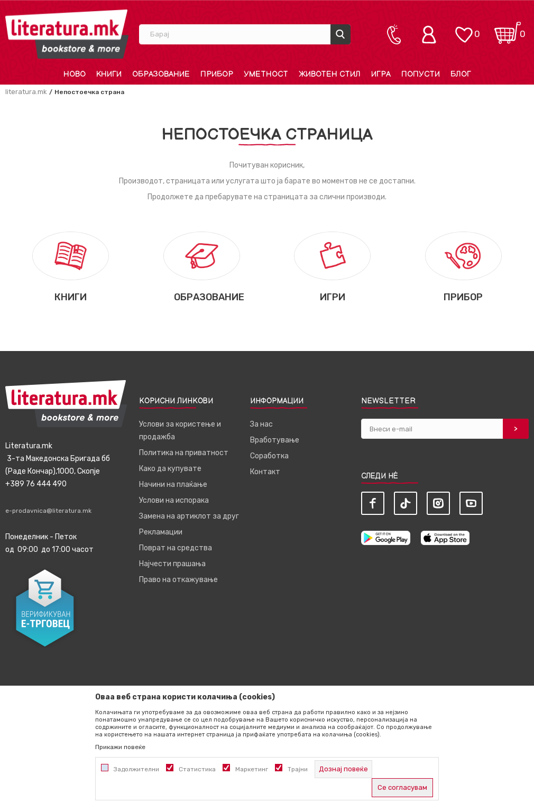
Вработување (274, 440)
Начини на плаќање (173, 484)
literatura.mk (26, 92)
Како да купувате (170, 468)
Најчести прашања (172, 563)
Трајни (298, 769)
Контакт (265, 471)
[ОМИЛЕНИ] (463, 29)
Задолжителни (136, 769)
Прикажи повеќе (120, 747)
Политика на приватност (183, 452)
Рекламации (160, 532)
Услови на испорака (174, 500)
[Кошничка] (507, 29)
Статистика (197, 769)
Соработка (269, 455)
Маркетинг (251, 769)
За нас (261, 424)
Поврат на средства (175, 547)
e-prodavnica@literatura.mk (48, 510)
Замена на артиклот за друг (189, 516)
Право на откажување (178, 579)
